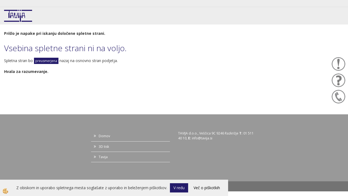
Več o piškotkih (207, 187)
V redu (179, 187)
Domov (104, 136)
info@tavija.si (202, 138)
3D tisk (104, 146)
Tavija (103, 157)
